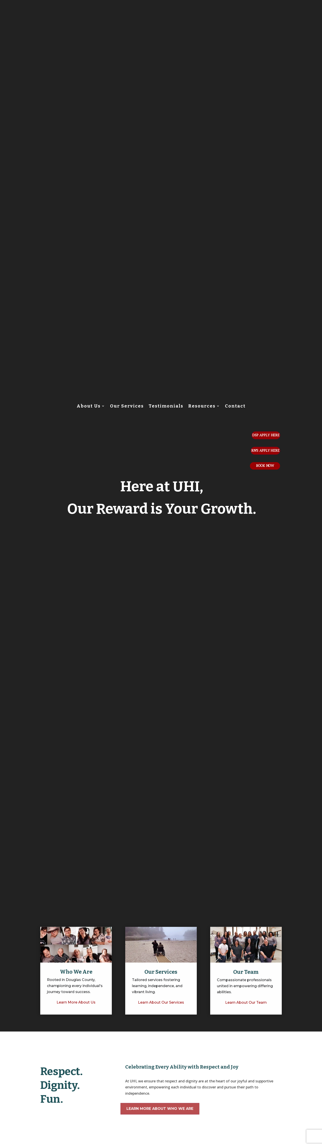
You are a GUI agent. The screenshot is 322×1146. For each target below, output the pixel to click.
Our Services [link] (127, 406)
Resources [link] (202, 406)
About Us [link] (89, 406)
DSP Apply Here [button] (266, 435)
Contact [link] (235, 406)
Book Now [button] (265, 466)
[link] (76, 1024)
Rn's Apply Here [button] (265, 451)
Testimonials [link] (166, 406)
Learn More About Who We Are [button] (151, 1108)
